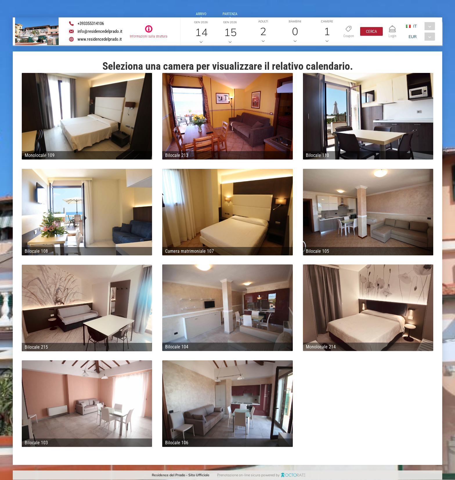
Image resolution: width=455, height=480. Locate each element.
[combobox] (423, 26)
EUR (413, 36)
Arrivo (201, 14)
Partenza (230, 14)
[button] (371, 31)
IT (415, 26)
